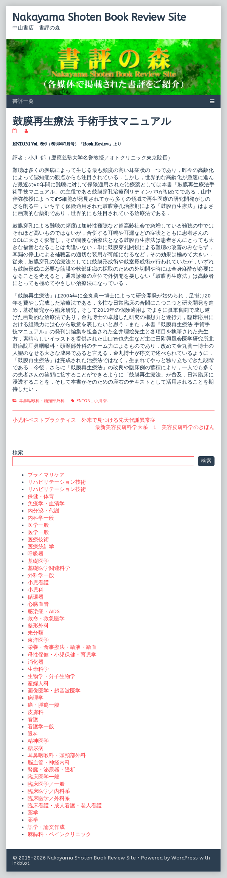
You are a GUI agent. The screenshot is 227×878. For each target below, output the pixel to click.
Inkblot (21, 863)
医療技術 (38, 539)
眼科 (33, 734)
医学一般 (38, 525)
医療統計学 (41, 547)
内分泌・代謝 (43, 511)
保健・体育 (41, 496)
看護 (33, 719)
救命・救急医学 (46, 618)
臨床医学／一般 (46, 784)
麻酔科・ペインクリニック (59, 834)
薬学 (33, 813)
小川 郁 (100, 400)
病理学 (36, 698)
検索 (17, 452)
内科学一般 (41, 518)
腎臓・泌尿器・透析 (51, 770)
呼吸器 (36, 554)
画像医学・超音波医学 (54, 691)
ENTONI (84, 400)
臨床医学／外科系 (49, 798)
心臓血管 (38, 604)
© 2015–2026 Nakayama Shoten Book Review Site (74, 858)
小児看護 (38, 582)
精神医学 (38, 741)
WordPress (184, 858)
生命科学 (38, 669)
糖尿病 (36, 748)
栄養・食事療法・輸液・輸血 (62, 647)
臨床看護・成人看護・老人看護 (65, 805)
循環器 (36, 597)
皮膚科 (36, 712)
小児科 (36, 590)
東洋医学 (38, 640)
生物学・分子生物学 (51, 676)
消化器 (36, 662)
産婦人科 (38, 683)
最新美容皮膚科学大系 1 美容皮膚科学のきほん (155, 427)
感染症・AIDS (44, 611)
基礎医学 (38, 561)
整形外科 (38, 625)
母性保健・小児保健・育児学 (62, 655)
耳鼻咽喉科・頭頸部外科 (42, 400)
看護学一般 (41, 726)
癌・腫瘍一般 (43, 705)
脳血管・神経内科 (49, 762)
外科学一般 (41, 575)
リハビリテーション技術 (57, 482)
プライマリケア (46, 475)
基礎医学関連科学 (49, 568)
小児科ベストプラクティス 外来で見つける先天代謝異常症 (83, 420)
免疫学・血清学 (46, 503)
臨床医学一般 (43, 777)
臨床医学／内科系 (49, 791)
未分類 (36, 633)
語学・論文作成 (46, 827)
